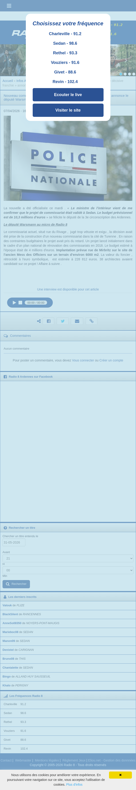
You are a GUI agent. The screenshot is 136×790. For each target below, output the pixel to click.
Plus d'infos (74, 784)
